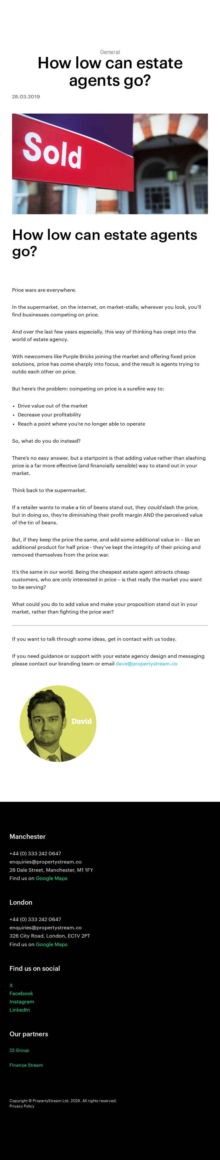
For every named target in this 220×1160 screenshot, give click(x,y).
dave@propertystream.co (147, 664)
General (110, 52)
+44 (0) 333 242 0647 (35, 919)
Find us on (39, 878)
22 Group (19, 1050)
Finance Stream (26, 1065)
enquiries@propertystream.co (46, 927)
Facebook (21, 993)
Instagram (22, 1001)
